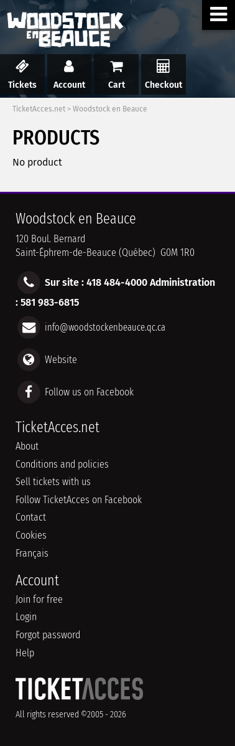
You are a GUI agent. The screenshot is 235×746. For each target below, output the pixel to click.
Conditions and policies (62, 464)
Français (32, 553)
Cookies (31, 535)
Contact (31, 517)
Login (26, 617)
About (27, 446)
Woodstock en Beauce (110, 109)
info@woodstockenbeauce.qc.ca (105, 327)
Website (61, 359)
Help (25, 653)
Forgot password (48, 635)
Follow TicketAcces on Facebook (79, 500)
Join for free (39, 599)
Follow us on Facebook (89, 392)
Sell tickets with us (53, 482)
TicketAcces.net (38, 109)
